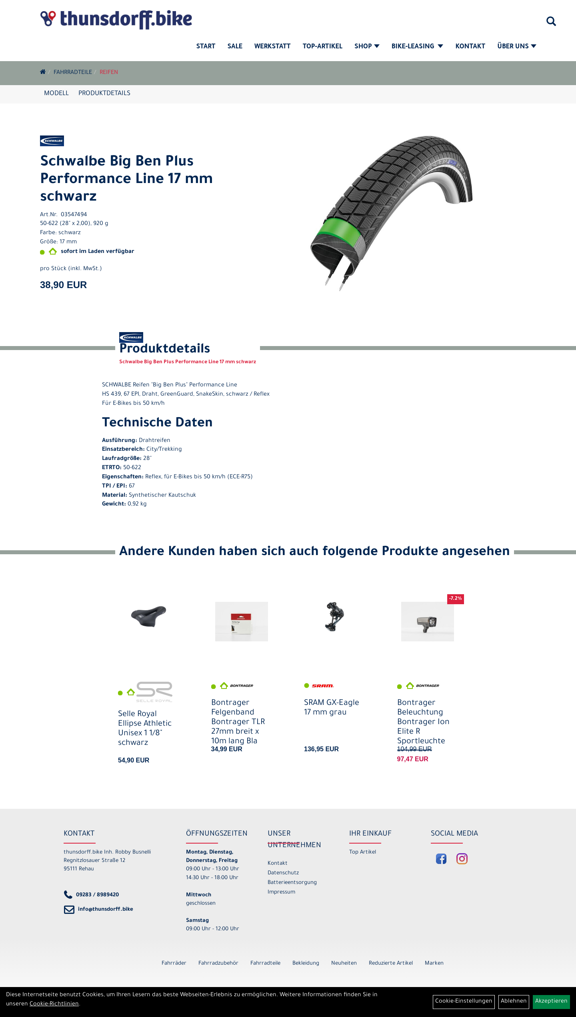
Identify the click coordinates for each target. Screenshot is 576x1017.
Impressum (281, 893)
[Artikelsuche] (551, 24)
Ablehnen (514, 1002)
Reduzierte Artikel (391, 964)
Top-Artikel (322, 47)
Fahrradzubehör (218, 964)
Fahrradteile (73, 73)
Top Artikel (362, 853)
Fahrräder (174, 964)
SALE (234, 47)
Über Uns (516, 47)
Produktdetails (104, 94)
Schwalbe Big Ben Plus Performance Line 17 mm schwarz (126, 180)
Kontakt (470, 47)
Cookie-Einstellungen (463, 1002)
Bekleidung (305, 964)
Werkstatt (272, 47)
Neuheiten (344, 964)
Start (206, 47)
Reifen (109, 73)
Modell (56, 94)
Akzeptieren (551, 1002)
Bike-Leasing (418, 47)
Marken (434, 964)
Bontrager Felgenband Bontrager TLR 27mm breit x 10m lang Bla (238, 723)
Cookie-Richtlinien (54, 1004)
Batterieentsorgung (292, 883)
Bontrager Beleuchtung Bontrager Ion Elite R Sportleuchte (423, 723)
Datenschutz (283, 873)
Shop (367, 47)
